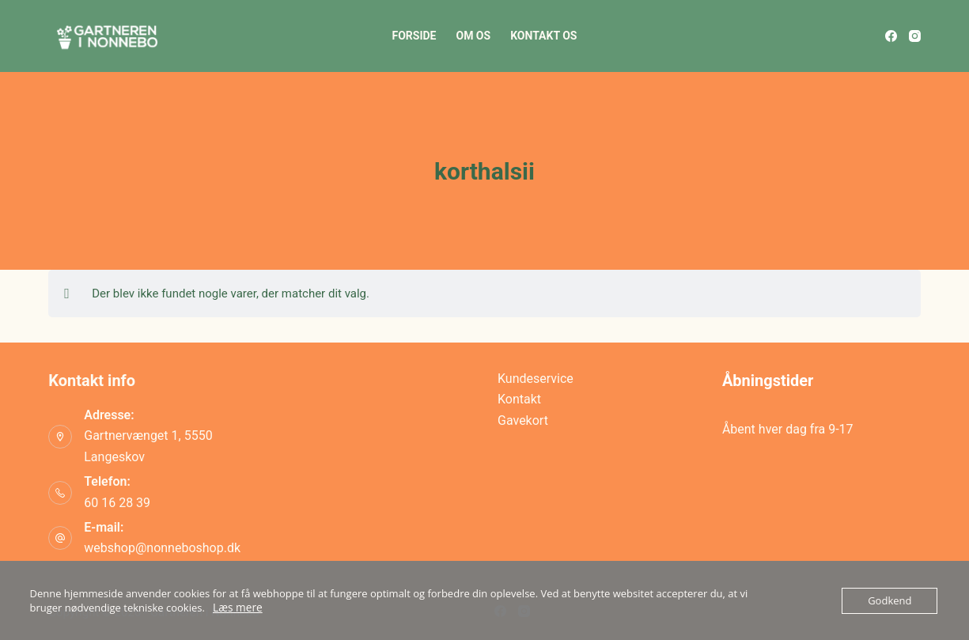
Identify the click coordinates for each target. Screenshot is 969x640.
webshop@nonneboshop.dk (162, 547)
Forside (414, 35)
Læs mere (236, 607)
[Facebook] (891, 36)
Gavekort (523, 420)
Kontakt (519, 399)
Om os (473, 35)
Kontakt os (543, 35)
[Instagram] (915, 36)
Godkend (889, 600)
